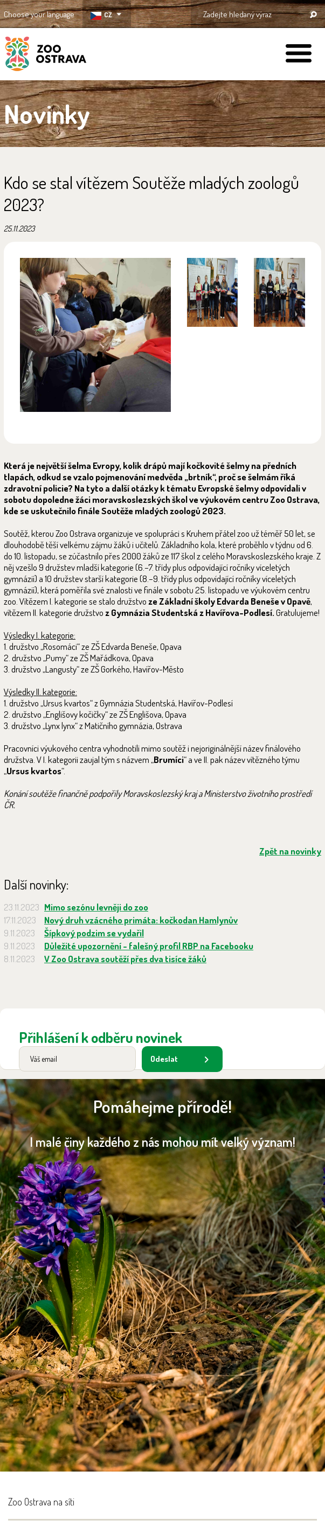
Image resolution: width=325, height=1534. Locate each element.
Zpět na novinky (290, 851)
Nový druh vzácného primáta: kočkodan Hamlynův (141, 920)
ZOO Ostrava (45, 55)
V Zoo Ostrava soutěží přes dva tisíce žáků (125, 958)
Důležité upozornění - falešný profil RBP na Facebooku (148, 945)
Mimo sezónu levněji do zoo (96, 907)
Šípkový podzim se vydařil (94, 932)
